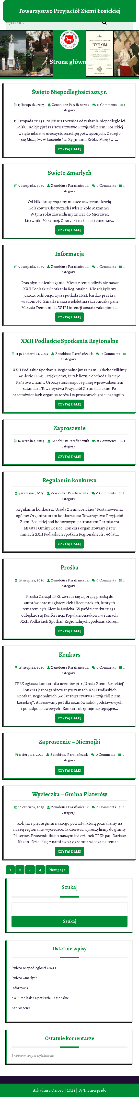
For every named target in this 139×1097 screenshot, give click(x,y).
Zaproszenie (70, 428)
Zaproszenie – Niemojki (69, 742)
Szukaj (70, 887)
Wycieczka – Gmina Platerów (69, 794)
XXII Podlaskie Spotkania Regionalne (69, 341)
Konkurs (70, 655)
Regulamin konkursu (69, 480)
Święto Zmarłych (70, 173)
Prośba (69, 567)
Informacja (69, 254)
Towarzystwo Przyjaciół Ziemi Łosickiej (69, 11)
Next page (57, 869)
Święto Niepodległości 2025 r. (69, 92)
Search (107, 22)
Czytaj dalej (69, 149)
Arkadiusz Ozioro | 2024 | (55, 1090)
